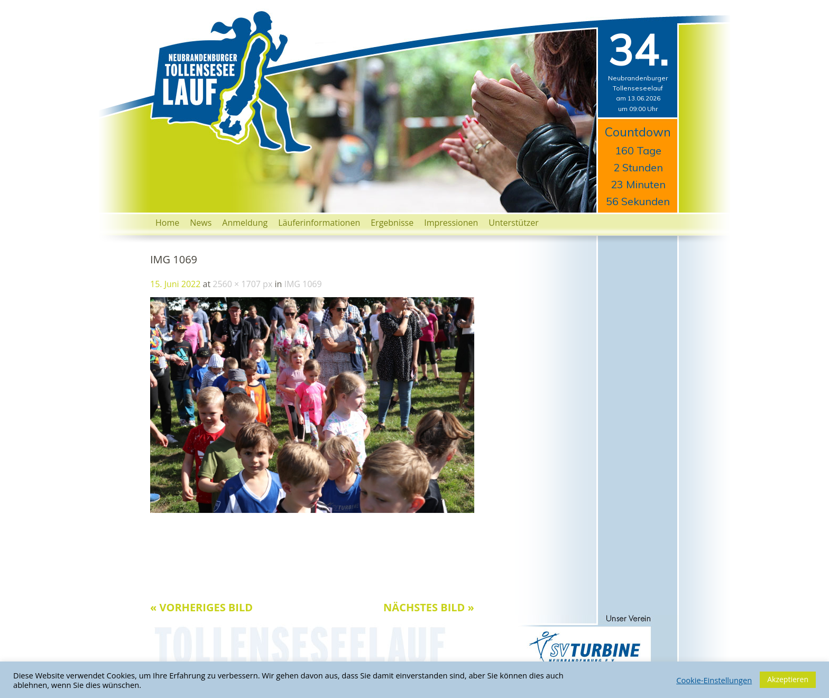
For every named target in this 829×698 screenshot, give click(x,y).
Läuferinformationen (319, 222)
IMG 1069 (302, 284)
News (200, 222)
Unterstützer (514, 222)
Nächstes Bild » (428, 607)
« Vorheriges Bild (201, 607)
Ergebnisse (392, 222)
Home (167, 222)
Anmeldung (245, 222)
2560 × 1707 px (242, 284)
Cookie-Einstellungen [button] (714, 680)
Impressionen (451, 222)
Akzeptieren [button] (787, 679)
